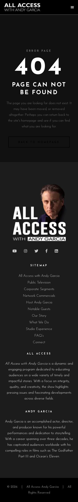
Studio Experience (39, 329)
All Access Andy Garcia (42, 487)
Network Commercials (39, 296)
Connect (39, 342)
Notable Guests (39, 309)
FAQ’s (39, 335)
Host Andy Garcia (39, 302)
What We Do (39, 322)
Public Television (39, 282)
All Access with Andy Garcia (39, 276)
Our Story (39, 316)
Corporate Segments (39, 289)
